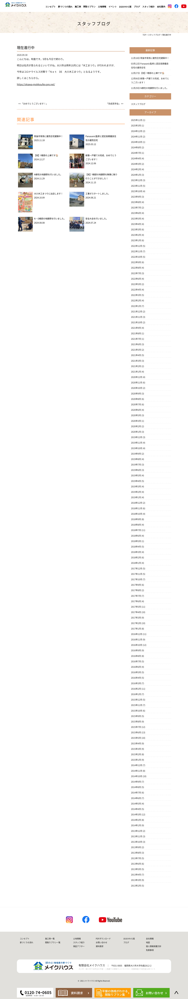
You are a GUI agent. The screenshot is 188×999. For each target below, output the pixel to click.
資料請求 (99, 946)
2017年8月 (136, 590)
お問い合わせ (101, 942)
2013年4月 (136, 875)
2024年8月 (136, 147)
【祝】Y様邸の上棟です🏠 (46, 155)
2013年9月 (136, 847)
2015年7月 (136, 727)
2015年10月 (136, 711)
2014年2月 (136, 820)
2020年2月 (136, 426)
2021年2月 (136, 366)
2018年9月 (136, 519)
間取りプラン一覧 (52, 942)
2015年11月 (136, 705)
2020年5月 (136, 415)
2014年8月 (136, 787)
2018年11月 (136, 508)
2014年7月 (136, 793)
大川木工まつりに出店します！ (48, 194)
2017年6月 (136, 601)
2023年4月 (136, 224)
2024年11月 (136, 137)
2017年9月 (136, 585)
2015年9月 (136, 716)
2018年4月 (136, 547)
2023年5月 (136, 219)
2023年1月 (136, 240)
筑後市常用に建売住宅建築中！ (48, 136)
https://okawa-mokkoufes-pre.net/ (36, 84)
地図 (148, 942)
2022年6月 (136, 279)
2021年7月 (136, 339)
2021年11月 (136, 317)
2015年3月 (136, 749)
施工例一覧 (50, 939)
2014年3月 (136, 814)
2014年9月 (136, 782)
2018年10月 (136, 514)
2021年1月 (136, 372)
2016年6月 (136, 667)
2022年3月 (136, 295)
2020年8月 (136, 399)
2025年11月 (136, 120)
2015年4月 (136, 743)
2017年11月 (136, 574)
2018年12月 (136, 503)
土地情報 (102, 6)
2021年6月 (136, 344)
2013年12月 (136, 831)
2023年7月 (136, 208)
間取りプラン (89, 6)
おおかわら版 (125, 6)
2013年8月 (136, 853)
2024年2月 (136, 169)
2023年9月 (136, 197)
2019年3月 (136, 486)
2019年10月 (136, 448)
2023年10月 (136, 191)
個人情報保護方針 (153, 946)
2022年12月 (136, 246)
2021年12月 (136, 312)
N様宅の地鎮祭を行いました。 (48, 174)
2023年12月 (136, 180)
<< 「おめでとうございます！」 (33, 104)
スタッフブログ (138, 104)
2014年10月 (136, 776)
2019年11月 (136, 443)
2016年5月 (136, 672)
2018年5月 (136, 541)
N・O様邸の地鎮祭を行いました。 (50, 219)
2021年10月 (136, 322)
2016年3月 (136, 683)
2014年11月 (136, 771)
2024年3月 (136, 164)
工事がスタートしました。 (97, 194)
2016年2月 (136, 689)
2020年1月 (136, 432)
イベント (113, 6)
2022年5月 (136, 284)
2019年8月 (136, 459)
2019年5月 (136, 475)
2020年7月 (136, 404)
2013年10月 (136, 842)
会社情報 (150, 939)
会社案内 (161, 6)
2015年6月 (136, 732)
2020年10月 (136, 388)
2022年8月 (136, 268)
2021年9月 (136, 328)
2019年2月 (136, 492)
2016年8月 (136, 656)
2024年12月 (136, 131)
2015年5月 (136, 738)
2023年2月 (136, 235)
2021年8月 (136, 333)
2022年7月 (136, 273)
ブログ (137, 6)
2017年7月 (136, 596)
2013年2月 (136, 886)
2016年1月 (136, 694)
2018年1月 (136, 563)
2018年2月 (136, 557)
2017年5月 (136, 607)
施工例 (78, 6)
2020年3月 (136, 421)
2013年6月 (136, 864)
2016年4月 (136, 678)
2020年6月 (136, 410)
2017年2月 (136, 623)
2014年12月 (136, 765)
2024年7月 (136, 153)
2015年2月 (136, 754)
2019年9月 (136, 454)
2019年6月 (136, 470)
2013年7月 (136, 858)
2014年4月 (136, 809)
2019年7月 (136, 465)
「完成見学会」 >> (114, 104)
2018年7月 (136, 530)
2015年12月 (136, 700)
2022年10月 (136, 257)
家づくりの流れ (65, 6)
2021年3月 (136, 361)
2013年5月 (136, 869)
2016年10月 (136, 645)
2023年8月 (136, 202)
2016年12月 (136, 634)
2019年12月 (136, 437)
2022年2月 (136, 300)
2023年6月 (136, 213)
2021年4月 (136, 355)
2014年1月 (136, 825)
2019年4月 (136, 481)
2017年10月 (136, 579)
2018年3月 (136, 552)
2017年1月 (136, 629)
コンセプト (50, 6)
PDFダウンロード (103, 939)
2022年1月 (136, 306)
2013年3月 (136, 880)
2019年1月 (136, 497)
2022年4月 (136, 290)
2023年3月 (136, 229)
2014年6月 (136, 798)
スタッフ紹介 (148, 6)
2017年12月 (136, 568)
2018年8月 (136, 525)
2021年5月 (136, 350)
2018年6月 (136, 536)
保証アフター (79, 946)
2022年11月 (136, 251)
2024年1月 (136, 175)
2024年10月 (136, 142)
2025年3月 (136, 126)
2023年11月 (136, 186)
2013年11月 (136, 836)
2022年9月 (136, 262)
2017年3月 (136, 618)
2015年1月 (136, 760)
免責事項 (150, 950)
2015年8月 (136, 722)
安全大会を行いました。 (96, 219)
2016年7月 (136, 661)
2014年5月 (136, 804)
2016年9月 (136, 650)
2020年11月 (136, 383)
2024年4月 (136, 158)
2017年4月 (136, 612)
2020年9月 (136, 394)
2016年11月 (136, 640)
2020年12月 (136, 377)
